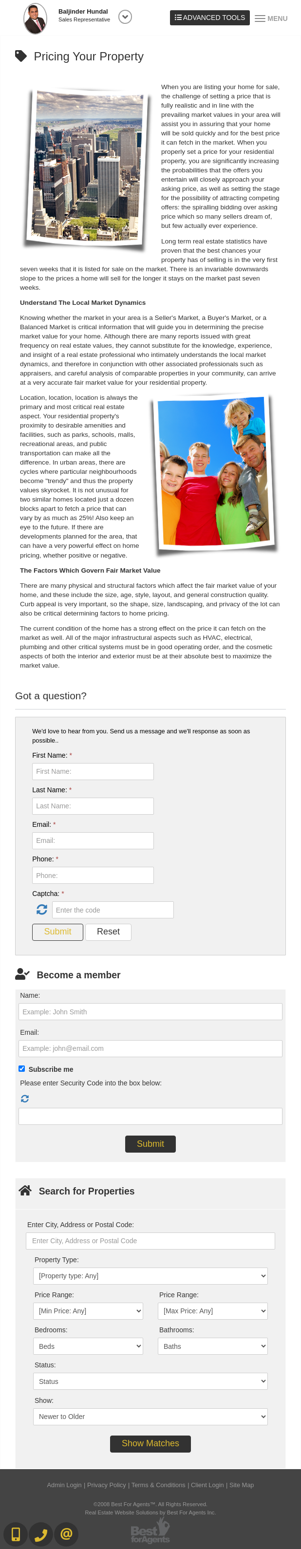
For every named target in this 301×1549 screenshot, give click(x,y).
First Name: (52, 755)
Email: (44, 824)
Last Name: (52, 790)
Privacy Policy (106, 1485)
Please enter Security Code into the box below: (91, 1083)
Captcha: (48, 893)
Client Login (207, 1485)
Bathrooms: (176, 1330)
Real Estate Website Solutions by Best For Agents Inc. (150, 1512)
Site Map (241, 1485)
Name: (30, 995)
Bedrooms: (51, 1330)
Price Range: (54, 1295)
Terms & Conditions (159, 1485)
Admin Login (64, 1485)
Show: (44, 1400)
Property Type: (57, 1260)
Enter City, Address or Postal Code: (80, 1225)
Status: (45, 1365)
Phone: (45, 859)
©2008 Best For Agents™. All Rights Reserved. (150, 1504)
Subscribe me (51, 1069)
